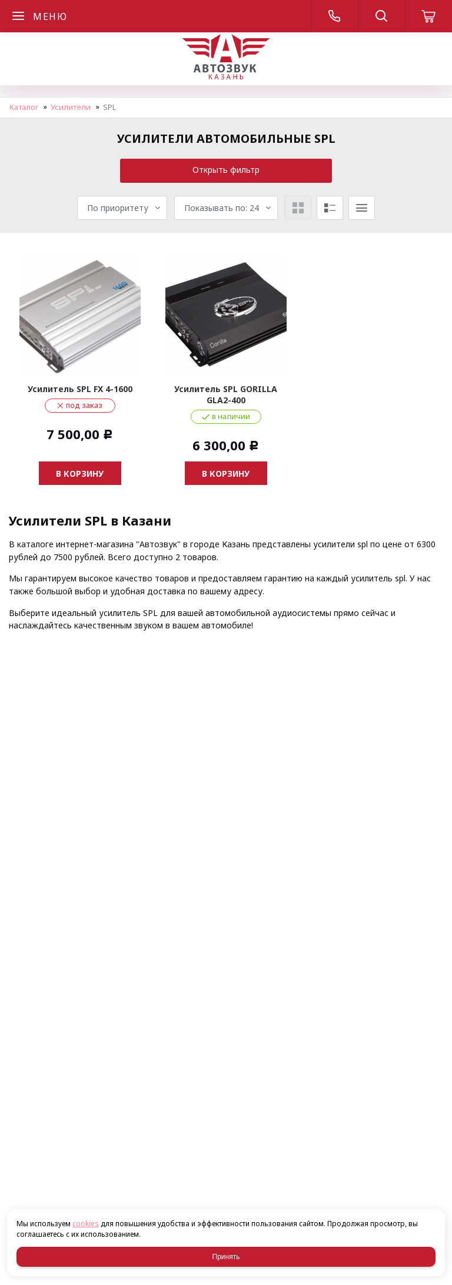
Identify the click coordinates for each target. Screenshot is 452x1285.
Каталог (23, 107)
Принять (226, 1257)
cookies (85, 1224)
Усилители (71, 107)
